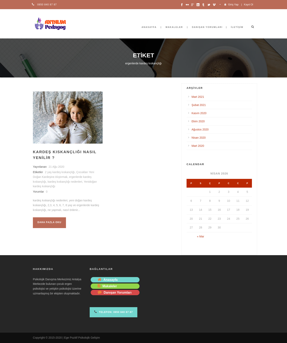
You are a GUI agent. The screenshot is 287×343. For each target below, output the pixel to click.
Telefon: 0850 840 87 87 (113, 312)
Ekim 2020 (198, 121)
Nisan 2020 (199, 137)
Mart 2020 (198, 145)
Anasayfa (149, 27)
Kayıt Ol (248, 4)
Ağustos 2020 (200, 129)
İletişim (237, 27)
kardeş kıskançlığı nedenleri (65, 181)
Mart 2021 (198, 96)
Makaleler (174, 27)
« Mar (200, 236)
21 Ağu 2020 (56, 166)
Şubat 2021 (199, 105)
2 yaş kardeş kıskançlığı (60, 172)
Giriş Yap (233, 4)
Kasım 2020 (199, 113)
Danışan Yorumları (207, 27)
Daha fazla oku (49, 222)
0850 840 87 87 (46, 4)
